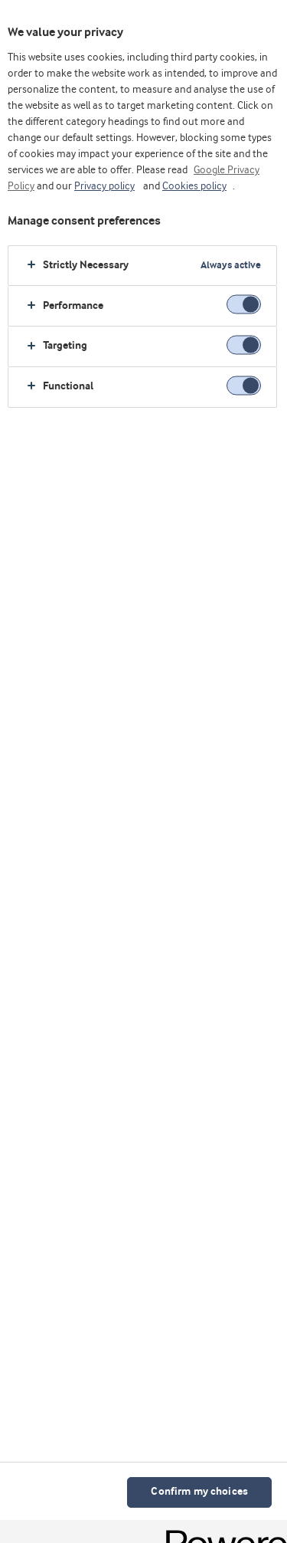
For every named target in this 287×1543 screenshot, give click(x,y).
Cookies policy (194, 186)
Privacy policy (104, 186)
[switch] (244, 304)
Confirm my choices (199, 1492)
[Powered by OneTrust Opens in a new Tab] (221, 1533)
